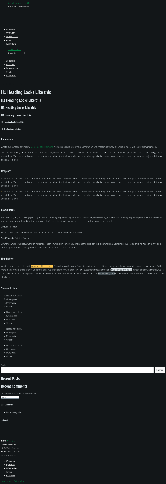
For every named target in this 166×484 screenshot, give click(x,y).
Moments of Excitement (42, 146)
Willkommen (10, 29)
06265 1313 (14, 49)
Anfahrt (9, 40)
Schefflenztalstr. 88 (19, 3)
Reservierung (11, 44)
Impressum (6, 481)
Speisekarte (10, 33)
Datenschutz (19, 481)
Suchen (4, 365)
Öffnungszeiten (12, 37)
